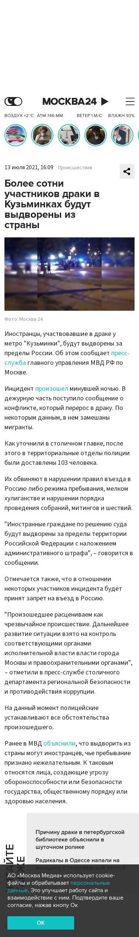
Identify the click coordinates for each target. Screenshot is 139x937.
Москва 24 (69, 101)
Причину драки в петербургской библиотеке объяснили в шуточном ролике (80, 839)
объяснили (59, 743)
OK (41, 923)
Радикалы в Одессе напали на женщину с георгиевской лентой (81, 864)
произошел (51, 388)
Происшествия (75, 167)
